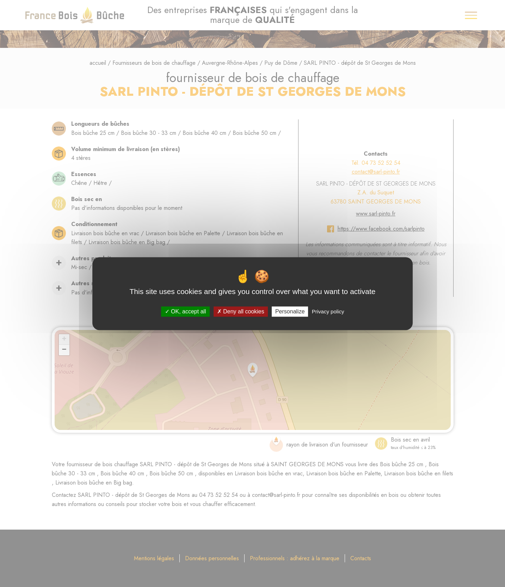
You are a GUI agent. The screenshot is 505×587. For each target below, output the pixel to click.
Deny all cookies (240, 311)
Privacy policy (328, 311)
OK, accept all (185, 311)
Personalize (290, 311)
